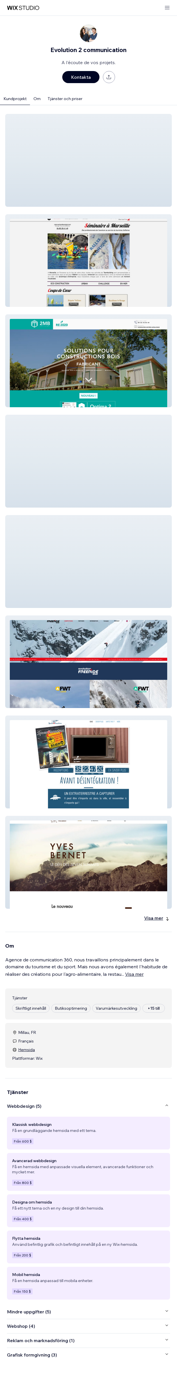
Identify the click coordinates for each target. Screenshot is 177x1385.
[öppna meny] (167, 8)
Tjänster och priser (65, 98)
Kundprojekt (15, 98)
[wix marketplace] (23, 8)
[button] (88, 160)
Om (37, 98)
